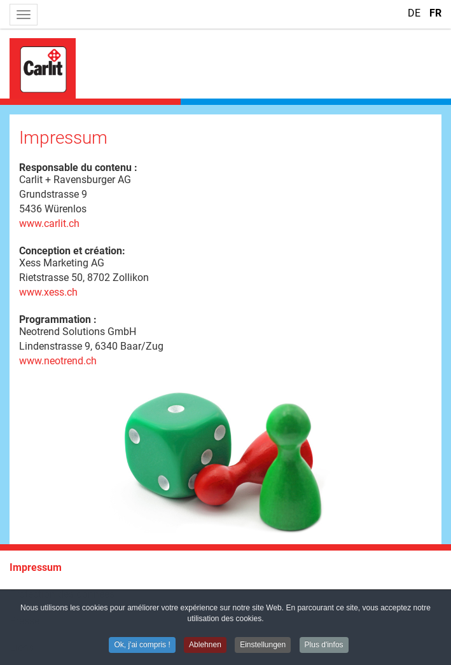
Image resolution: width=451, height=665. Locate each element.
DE (415, 13)
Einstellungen (263, 645)
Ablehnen (205, 645)
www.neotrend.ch (58, 361)
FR (435, 13)
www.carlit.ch (49, 223)
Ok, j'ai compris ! (142, 645)
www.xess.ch (48, 292)
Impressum (36, 567)
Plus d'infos (324, 645)
